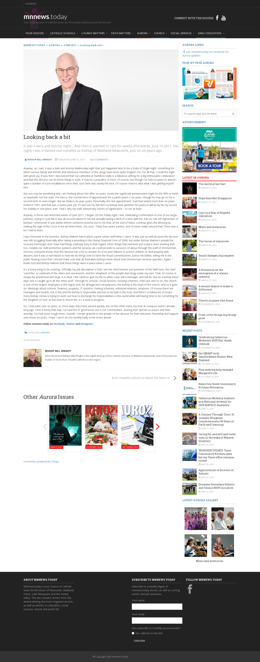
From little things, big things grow (217, 316)
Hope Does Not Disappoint (215, 198)
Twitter (70, 323)
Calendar (30, 3)
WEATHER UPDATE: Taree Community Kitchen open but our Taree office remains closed (216, 455)
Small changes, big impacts (216, 255)
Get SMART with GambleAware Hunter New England (216, 357)
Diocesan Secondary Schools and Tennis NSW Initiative (217, 486)
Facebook (59, 323)
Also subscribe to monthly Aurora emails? (156, 628)
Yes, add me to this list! (148, 633)
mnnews (45, 16)
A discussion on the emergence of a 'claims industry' (213, 273)
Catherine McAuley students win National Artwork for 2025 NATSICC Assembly (217, 401)
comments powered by (41, 461)
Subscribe (139, 640)
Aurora (45, 332)
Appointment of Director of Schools (216, 471)
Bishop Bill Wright (58, 351)
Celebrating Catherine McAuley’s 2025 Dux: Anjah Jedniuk (215, 340)
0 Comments (101, 159)
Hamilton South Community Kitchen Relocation (217, 385)
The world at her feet (212, 184)
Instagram (87, 323)
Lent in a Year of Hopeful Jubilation (214, 214)
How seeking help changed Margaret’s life (216, 371)
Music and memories (212, 227)
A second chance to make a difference (216, 287)
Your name (138, 600)
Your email (138, 614)
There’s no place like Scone (216, 300)
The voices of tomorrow (214, 241)
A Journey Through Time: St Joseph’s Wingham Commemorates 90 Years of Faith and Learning (216, 419)
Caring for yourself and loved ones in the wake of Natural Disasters (217, 437)
